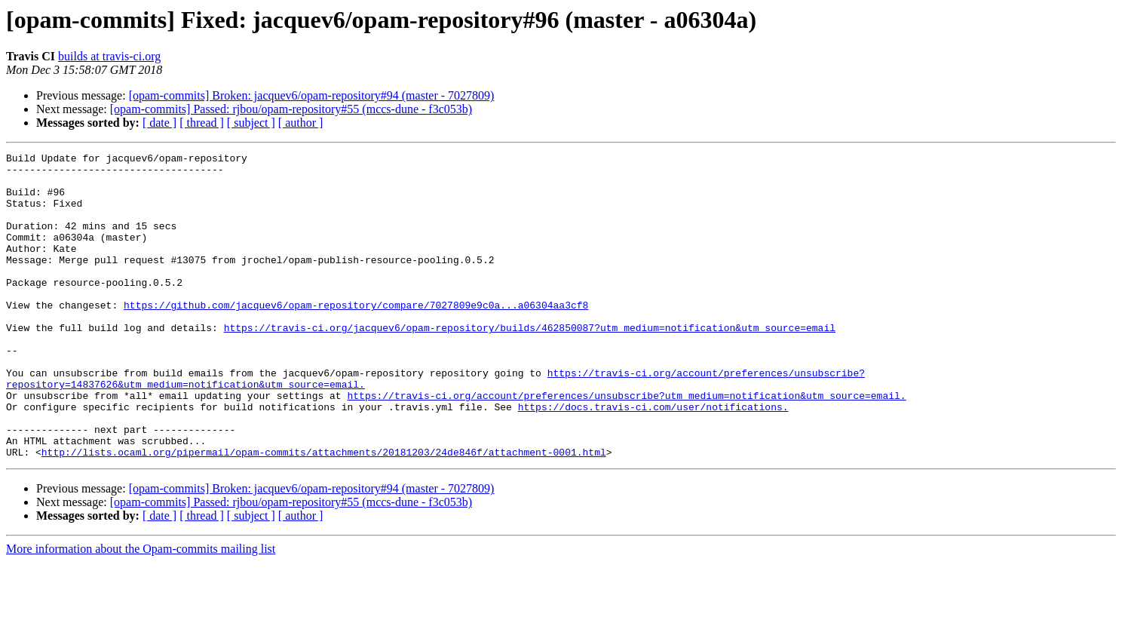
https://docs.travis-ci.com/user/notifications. (653, 458)
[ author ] (300, 122)
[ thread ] (201, 122)
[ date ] (159, 122)
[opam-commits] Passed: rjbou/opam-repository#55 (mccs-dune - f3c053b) (291, 109)
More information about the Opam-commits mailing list (140, 609)
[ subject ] (251, 122)
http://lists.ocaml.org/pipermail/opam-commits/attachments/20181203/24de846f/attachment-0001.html (323, 513)
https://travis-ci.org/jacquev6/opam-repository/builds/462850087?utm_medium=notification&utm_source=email (529, 363)
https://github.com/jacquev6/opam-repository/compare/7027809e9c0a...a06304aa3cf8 (356, 336)
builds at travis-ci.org (109, 56)
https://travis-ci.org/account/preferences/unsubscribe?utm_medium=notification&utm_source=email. (626, 445)
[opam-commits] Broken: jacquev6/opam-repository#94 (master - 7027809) (312, 95)
